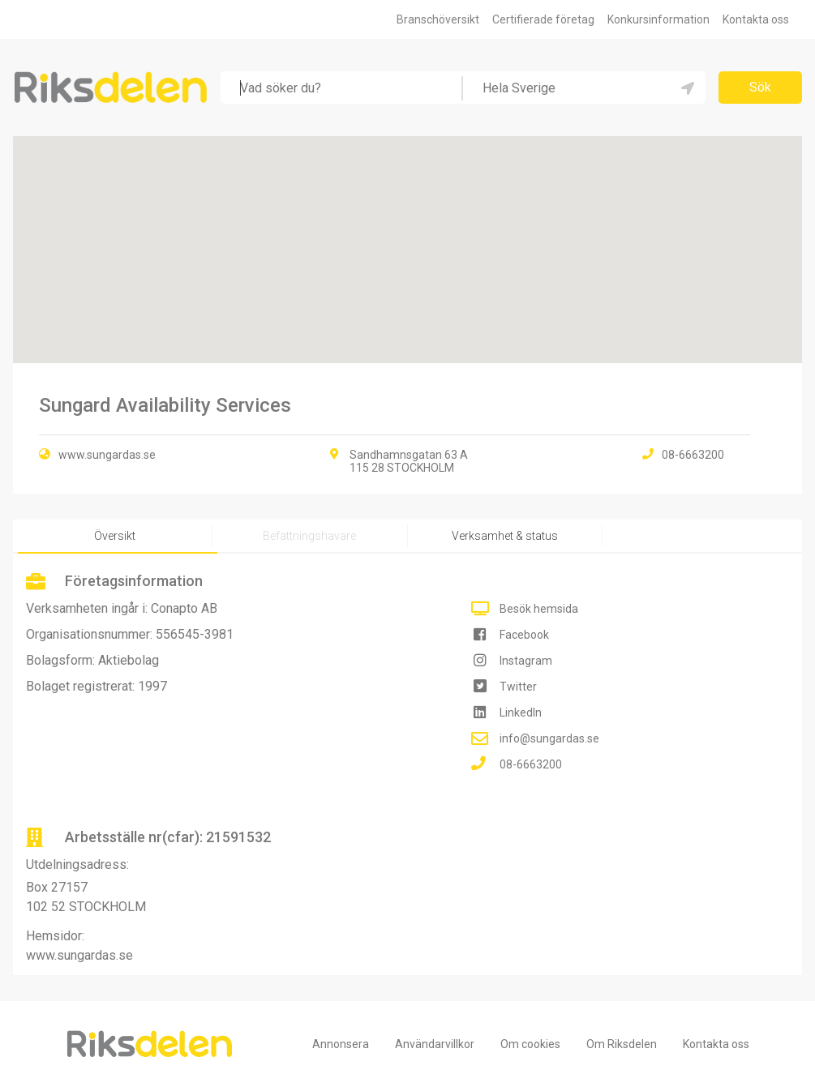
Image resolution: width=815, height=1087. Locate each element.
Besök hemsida (539, 608)
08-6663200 (531, 764)
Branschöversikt (438, 19)
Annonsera (340, 1044)
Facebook (524, 634)
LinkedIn (521, 712)
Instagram (526, 660)
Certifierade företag (543, 19)
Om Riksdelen (621, 1044)
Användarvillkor (434, 1044)
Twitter (518, 686)
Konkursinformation (658, 19)
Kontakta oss (756, 19)
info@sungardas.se (549, 738)
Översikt (114, 535)
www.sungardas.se (107, 454)
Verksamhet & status (505, 535)
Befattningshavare (309, 535)
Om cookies (530, 1044)
